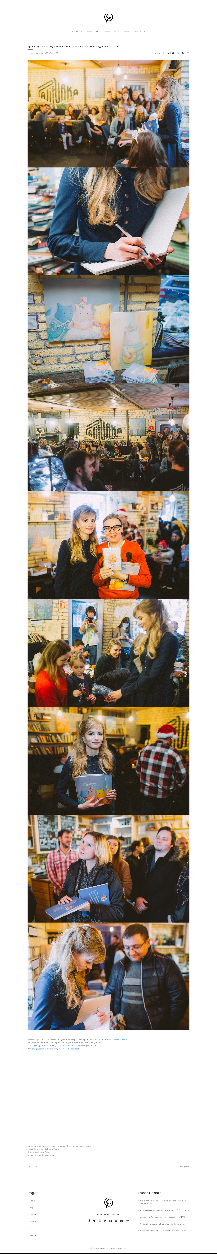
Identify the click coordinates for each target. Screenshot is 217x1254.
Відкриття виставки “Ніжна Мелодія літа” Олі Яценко (163, 1231)
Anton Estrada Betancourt (70, 1046)
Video (57, 53)
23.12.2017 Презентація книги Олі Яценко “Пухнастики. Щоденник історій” (73, 47)
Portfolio (78, 31)
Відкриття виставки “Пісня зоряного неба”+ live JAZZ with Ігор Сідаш (163, 1202)
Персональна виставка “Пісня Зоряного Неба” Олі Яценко (164, 1210)
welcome (33, 1235)
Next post (184, 1166)
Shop (32, 1228)
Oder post (33, 1166)
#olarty (50, 1049)
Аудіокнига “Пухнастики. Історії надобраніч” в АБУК (162, 1217)
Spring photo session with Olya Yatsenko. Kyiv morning (162, 1224)
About (117, 31)
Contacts (139, 31)
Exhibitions (49, 53)
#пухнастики (60, 1049)
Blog (99, 31)
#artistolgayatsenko (37, 1049)
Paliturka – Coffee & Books (114, 1040)
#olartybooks (74, 1049)
